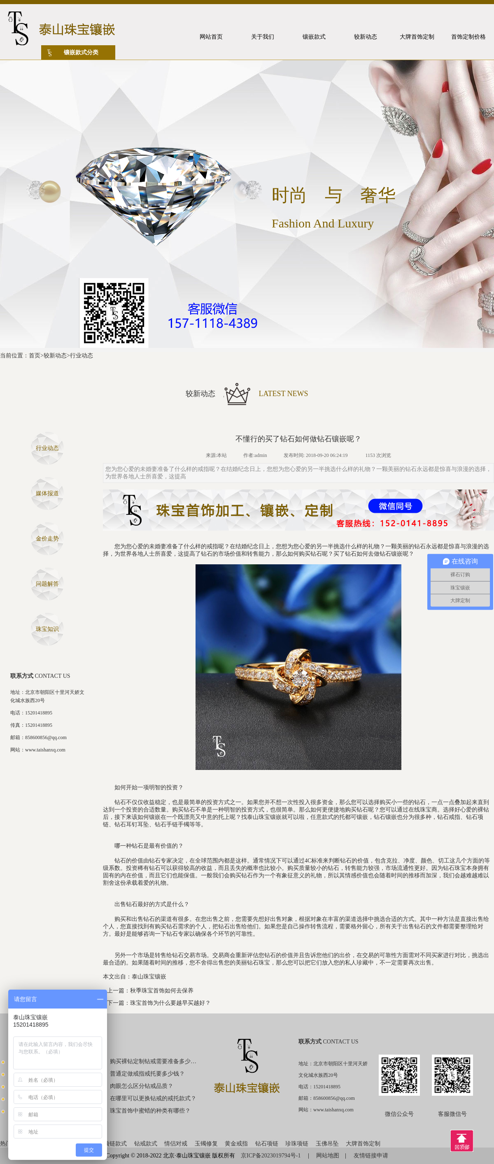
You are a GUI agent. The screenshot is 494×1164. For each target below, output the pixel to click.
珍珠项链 (296, 1144)
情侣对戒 (175, 1144)
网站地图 (327, 1155)
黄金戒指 (236, 1144)
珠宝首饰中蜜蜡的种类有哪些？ (150, 1111)
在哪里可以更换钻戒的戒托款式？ (153, 1098)
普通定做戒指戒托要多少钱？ (147, 1074)
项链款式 (115, 1144)
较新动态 (55, 355)
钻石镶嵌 (391, 554)
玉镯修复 (206, 1144)
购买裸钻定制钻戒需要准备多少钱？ (153, 1061)
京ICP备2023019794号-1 (271, 1155)
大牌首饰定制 (363, 1144)
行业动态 (81, 355)
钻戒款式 (145, 1144)
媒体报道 (47, 493)
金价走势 (47, 539)
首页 (34, 355)
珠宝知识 (47, 629)
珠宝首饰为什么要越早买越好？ (170, 1003)
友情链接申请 (371, 1155)
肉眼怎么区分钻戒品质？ (141, 1086)
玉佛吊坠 (327, 1144)
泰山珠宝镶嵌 (149, 977)
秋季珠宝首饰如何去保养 (161, 991)
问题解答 (47, 584)
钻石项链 (266, 1144)
